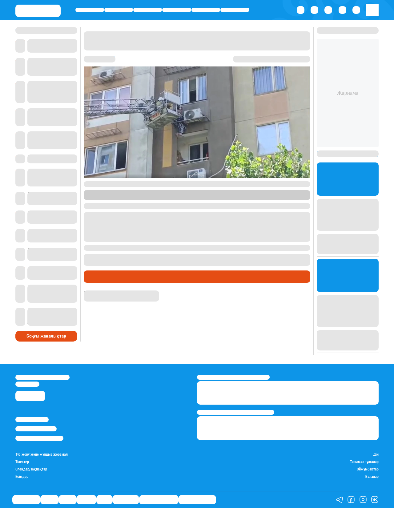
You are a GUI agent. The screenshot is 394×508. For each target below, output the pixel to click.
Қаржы (119, 10)
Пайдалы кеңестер (197, 499)
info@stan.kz (27, 384)
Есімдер (21, 477)
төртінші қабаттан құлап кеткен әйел (220, 256)
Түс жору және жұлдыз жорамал (41, 455)
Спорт (205, 10)
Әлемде (177, 10)
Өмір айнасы (89, 10)
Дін (376, 455)
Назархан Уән (95, 292)
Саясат (147, 10)
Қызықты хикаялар (158, 499)
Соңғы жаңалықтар (46, 336)
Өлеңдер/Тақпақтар (31, 469)
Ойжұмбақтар (368, 469)
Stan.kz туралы (32, 419)
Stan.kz (107, 197)
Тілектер (22, 462)
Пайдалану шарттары (39, 438)
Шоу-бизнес (235, 10)
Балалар (372, 477)
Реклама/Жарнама (36, 428)
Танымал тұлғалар (364, 462)
